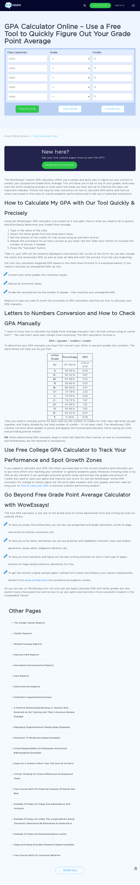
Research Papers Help (59, 785)
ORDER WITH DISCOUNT (58, 165)
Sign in (119, 5)
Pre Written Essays (101, 797)
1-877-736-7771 (12, 876)
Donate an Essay (13, 824)
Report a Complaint (14, 842)
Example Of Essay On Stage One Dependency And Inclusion (31, 713)
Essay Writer (98, 791)
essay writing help (36, 580)
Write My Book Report (59, 791)
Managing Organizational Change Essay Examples (28, 679)
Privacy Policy (58, 830)
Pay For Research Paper (16, 785)
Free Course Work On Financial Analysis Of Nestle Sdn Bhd (113, 698)
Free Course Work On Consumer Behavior (67, 737)
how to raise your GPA (35, 486)
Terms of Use (11, 830)
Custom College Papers (60, 797)
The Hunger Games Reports (29, 623)
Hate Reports (103, 633)
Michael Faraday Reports (110, 623)
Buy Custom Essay (101, 785)
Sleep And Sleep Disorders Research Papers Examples (29, 737)
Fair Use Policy (58, 848)
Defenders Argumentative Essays (69, 651)
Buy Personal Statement (16, 797)
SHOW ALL (68, 807)
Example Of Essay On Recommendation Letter (110, 713)
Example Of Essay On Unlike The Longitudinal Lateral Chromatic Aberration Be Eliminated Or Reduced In (70, 717)
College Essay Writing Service (19, 791)
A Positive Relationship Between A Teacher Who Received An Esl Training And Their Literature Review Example (112, 657)
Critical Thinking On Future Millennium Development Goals (72, 698)
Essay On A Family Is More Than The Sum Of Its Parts (31, 698)
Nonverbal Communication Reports (70, 636)
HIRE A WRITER (100, 5)
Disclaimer (56, 824)
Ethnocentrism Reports (27, 648)
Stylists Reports (64, 623)
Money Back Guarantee (63, 842)
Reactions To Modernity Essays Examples (72, 679)
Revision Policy (59, 836)
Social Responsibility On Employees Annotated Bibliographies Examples (109, 681)
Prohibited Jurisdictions (16, 854)
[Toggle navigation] (133, 5)
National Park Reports (26, 633)
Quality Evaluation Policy (17, 848)
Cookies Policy (12, 836)
